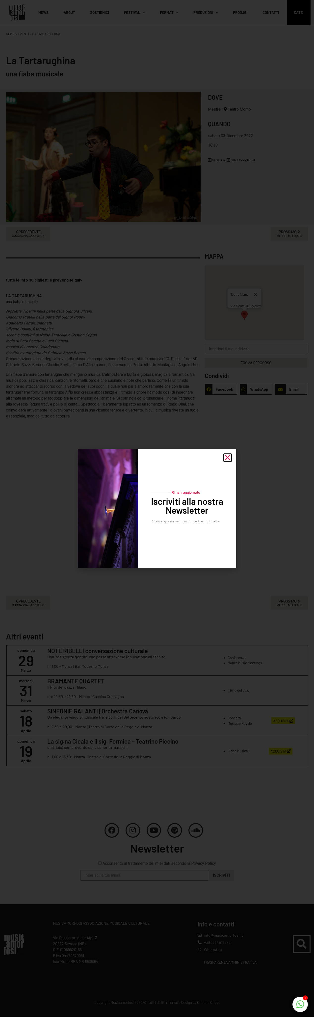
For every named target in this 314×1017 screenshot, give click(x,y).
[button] (227, 457)
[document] (157, 508)
